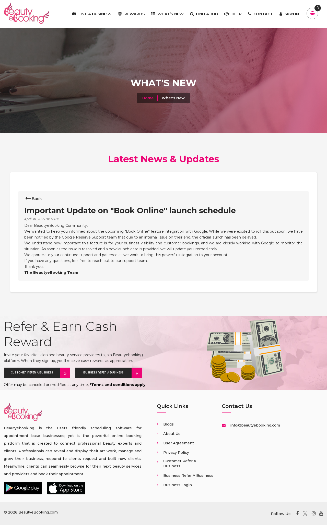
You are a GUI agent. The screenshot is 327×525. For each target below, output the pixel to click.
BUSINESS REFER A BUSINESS (107, 373)
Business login (177, 485)
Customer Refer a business (179, 463)
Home (148, 98)
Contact (260, 13)
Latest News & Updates (163, 159)
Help (233, 13)
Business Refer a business (188, 475)
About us (171, 433)
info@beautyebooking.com (254, 425)
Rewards (131, 13)
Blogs (168, 424)
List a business (91, 13)
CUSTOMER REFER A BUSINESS (35, 373)
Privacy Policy (176, 452)
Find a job (204, 13)
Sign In (289, 13)
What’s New (167, 13)
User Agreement (178, 443)
